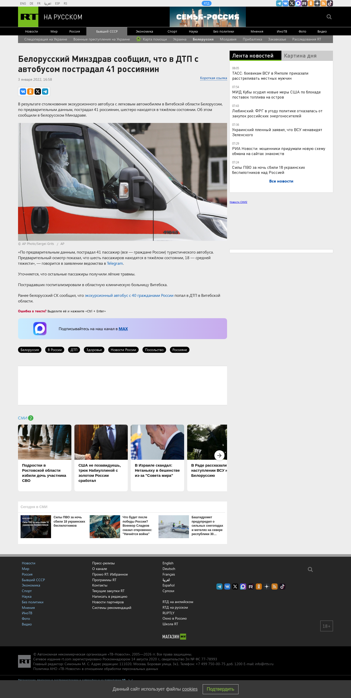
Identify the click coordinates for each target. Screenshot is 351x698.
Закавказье (277, 39)
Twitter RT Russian (292, 3)
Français (169, 574)
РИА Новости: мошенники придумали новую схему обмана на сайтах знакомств (278, 151)
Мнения (257, 31)
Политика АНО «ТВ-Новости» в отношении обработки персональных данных (95, 668)
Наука (193, 31)
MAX (123, 328)
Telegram (115, 263)
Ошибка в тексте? (32, 311)
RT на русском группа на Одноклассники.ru (311, 3)
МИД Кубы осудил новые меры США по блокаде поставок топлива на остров (276, 94)
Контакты (99, 585)
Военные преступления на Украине (101, 39)
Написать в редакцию (109, 596)
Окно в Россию (175, 618)
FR (38, 3)
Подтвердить (220, 689)
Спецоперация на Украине (45, 39)
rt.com (66, 659)
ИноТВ (282, 31)
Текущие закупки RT (108, 590)
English (168, 563)
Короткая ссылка (213, 77)
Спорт (172, 31)
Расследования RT (306, 39)
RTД (206, 3)
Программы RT (104, 579)
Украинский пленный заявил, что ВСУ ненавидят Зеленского (277, 132)
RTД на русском (175, 607)
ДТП (74, 349)
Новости (31, 31)
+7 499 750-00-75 (211, 663)
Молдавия (228, 39)
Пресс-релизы (103, 563)
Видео (322, 31)
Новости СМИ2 (238, 202)
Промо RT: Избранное (110, 574)
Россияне (179, 349)
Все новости (281, 181)
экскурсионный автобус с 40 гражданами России (129, 295)
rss (324, 3)
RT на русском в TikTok (330, 3)
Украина (179, 39)
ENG (23, 3)
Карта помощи (151, 38)
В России (55, 349)
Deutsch (169, 568)
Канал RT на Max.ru (298, 3)
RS (65, 3)
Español (168, 585)
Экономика (144, 31)
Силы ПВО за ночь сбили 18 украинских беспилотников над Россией (268, 169)
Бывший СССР (107, 31)
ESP (57, 3)
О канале (99, 568)
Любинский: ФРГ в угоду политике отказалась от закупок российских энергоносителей (277, 113)
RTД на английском (178, 601)
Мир (54, 31)
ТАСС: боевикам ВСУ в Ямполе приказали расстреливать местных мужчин (270, 75)
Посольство (154, 349)
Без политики (223, 31)
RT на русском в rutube (304, 3)
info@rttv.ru (264, 663)
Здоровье (94, 349)
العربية (47, 3)
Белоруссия (203, 39)
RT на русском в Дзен (317, 3)
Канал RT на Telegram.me (279, 3)
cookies (190, 689)
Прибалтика (252, 39)
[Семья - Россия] (208, 17)
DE (31, 3)
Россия (74, 31)
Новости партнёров (108, 601)
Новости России (123, 349)
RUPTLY (168, 612)
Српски (168, 591)
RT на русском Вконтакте (285, 3)
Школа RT (170, 623)
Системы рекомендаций (111, 607)
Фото (302, 31)
